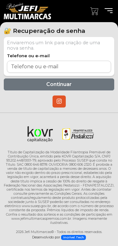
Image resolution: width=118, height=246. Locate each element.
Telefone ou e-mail (28, 55)
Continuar (59, 84)
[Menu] (106, 11)
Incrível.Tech (73, 237)
